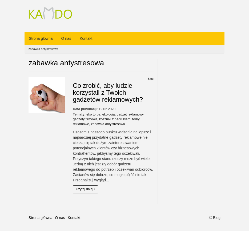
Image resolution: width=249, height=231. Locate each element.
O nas (66, 38)
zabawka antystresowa (108, 124)
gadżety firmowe (85, 119)
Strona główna (41, 38)
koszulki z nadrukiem (114, 119)
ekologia (108, 114)
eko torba (93, 114)
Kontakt (86, 38)
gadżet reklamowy (130, 114)
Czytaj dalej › (85, 189)
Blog (151, 78)
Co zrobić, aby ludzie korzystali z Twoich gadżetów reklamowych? (108, 92)
